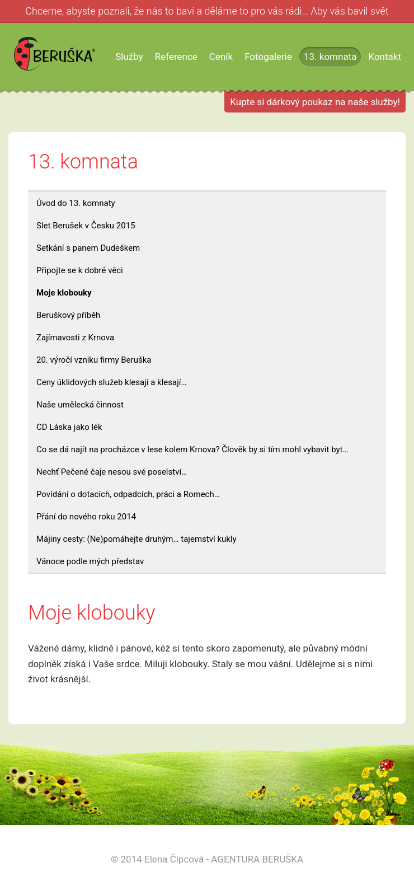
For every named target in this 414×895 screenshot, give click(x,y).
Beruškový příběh (68, 315)
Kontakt (384, 56)
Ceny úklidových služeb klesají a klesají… (111, 382)
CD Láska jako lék (69, 427)
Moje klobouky (64, 293)
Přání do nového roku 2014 (86, 517)
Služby (129, 56)
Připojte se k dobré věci (79, 270)
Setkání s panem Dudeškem (88, 248)
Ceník (221, 56)
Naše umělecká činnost (80, 405)
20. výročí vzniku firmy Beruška (93, 360)
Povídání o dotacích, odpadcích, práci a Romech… (128, 494)
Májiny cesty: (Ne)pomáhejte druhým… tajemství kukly (136, 539)
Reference (176, 56)
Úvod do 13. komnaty (75, 203)
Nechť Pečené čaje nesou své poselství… (111, 472)
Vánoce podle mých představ (90, 561)
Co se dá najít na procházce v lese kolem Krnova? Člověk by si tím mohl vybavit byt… (192, 449)
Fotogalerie (268, 56)
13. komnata (330, 56)
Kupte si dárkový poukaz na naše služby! (315, 101)
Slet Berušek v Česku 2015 (85, 226)
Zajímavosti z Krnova (75, 337)
